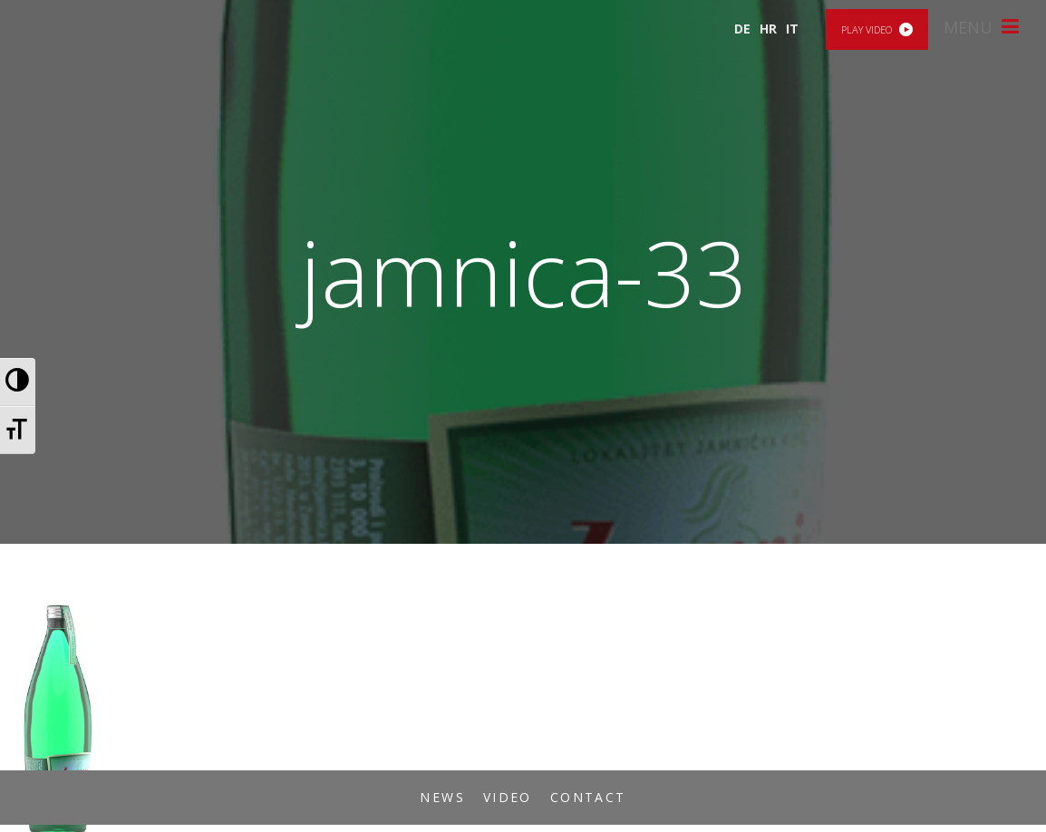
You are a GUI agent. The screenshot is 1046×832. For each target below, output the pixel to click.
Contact (588, 797)
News (442, 797)
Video (507, 797)
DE (742, 28)
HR (768, 28)
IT (792, 28)
